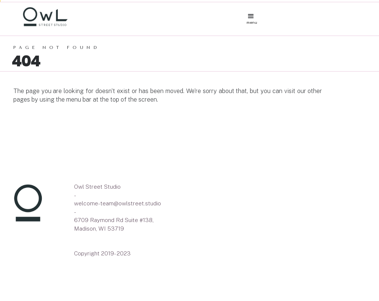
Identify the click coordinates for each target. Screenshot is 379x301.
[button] (251, 14)
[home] (132, 17)
